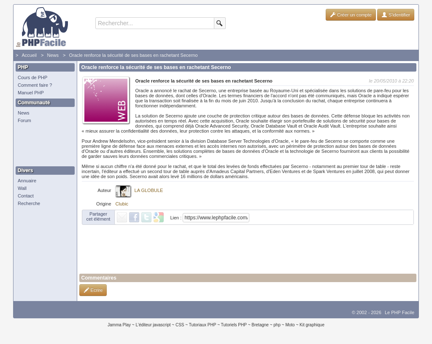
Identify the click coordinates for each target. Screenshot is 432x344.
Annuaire (27, 180)
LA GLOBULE (149, 190)
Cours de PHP (32, 77)
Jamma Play (119, 325)
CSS (180, 325)
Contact (26, 195)
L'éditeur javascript (152, 325)
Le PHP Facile (399, 312)
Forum (24, 120)
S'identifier (395, 15)
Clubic (122, 203)
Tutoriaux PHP (202, 325)
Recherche (29, 203)
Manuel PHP (31, 92)
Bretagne (260, 325)
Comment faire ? (35, 85)
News (53, 55)
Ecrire (93, 290)
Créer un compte (351, 15)
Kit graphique (312, 325)
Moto (289, 325)
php (277, 325)
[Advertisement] (43, 145)
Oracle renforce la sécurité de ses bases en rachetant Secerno (133, 55)
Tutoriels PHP (234, 325)
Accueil (29, 55)
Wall (22, 188)
